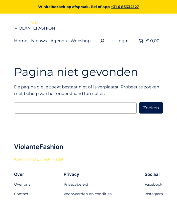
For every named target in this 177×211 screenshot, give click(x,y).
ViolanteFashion (38, 146)
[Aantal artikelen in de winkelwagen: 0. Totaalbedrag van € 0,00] (148, 40)
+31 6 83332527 (125, 7)
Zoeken (151, 107)
